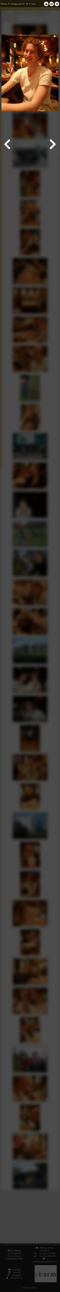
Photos (4, 3)
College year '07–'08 (19, 3)
